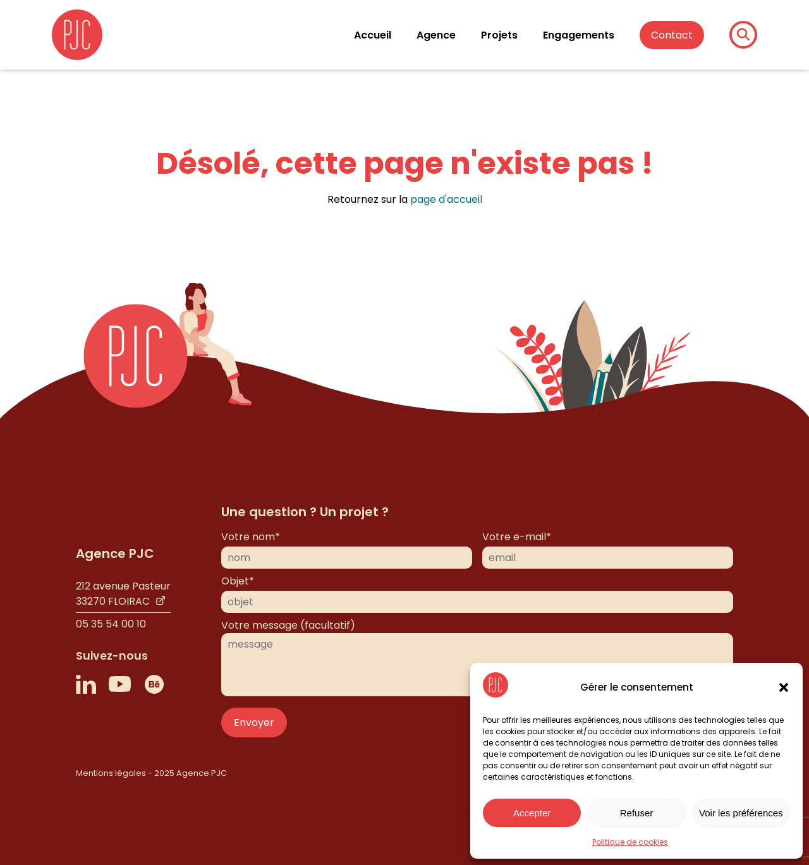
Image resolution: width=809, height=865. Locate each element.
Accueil (372, 35)
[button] (783, 687)
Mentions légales (111, 773)
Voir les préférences (741, 813)
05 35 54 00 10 (111, 624)
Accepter (531, 813)
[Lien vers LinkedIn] (86, 684)
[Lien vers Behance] (154, 684)
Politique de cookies (630, 842)
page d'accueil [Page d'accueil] (446, 199)
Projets (499, 35)
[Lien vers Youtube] (120, 684)
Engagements (578, 35)
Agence (436, 35)
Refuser (637, 813)
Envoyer (254, 722)
